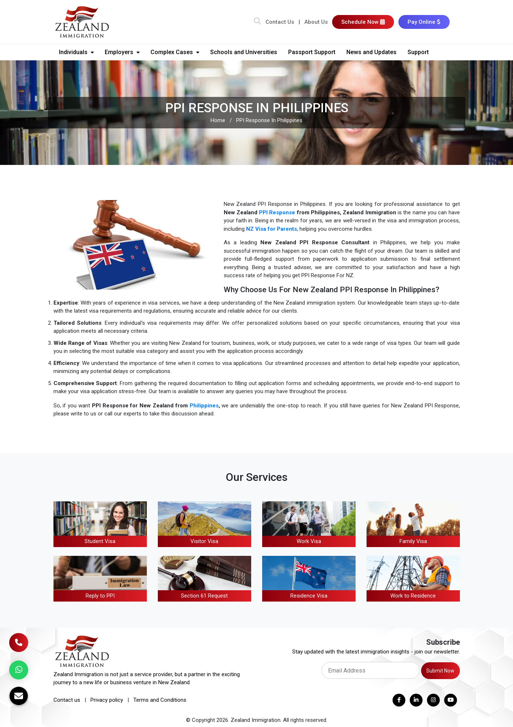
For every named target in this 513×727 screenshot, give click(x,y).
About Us (316, 22)
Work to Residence (413, 595)
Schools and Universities (243, 52)
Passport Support (311, 52)
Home (218, 120)
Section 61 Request (204, 595)
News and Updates (371, 52)
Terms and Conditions (159, 700)
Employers (122, 52)
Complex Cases (174, 52)
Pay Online (424, 22)
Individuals (76, 52)
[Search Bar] (257, 22)
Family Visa (413, 541)
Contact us (66, 700)
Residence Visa (308, 595)
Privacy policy (106, 700)
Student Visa (100, 541)
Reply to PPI (100, 595)
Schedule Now (363, 22)
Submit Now (440, 671)
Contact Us (279, 22)
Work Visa (309, 541)
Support (418, 52)
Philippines (204, 405)
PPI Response (277, 212)
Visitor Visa (204, 541)
